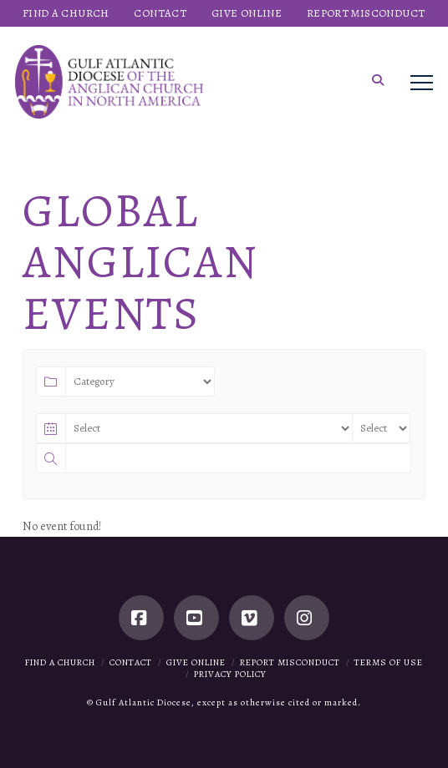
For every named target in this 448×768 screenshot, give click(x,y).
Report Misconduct (290, 662)
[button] (377, 80)
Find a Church (60, 662)
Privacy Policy (230, 674)
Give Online (196, 662)
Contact (130, 662)
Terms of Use (388, 662)
